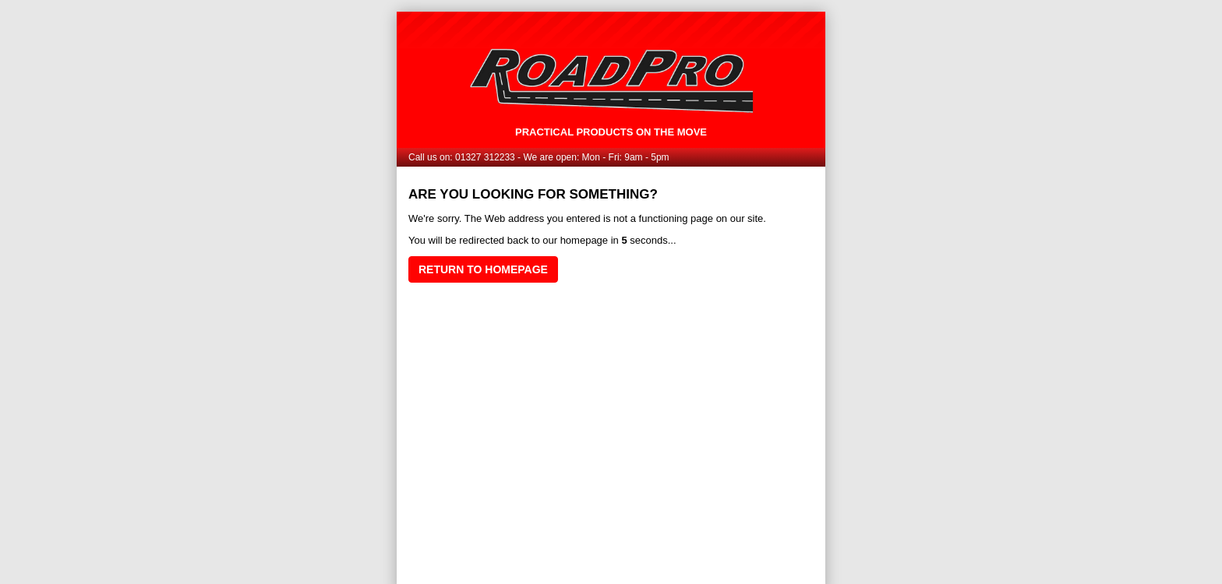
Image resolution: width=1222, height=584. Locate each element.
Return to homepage (483, 269)
